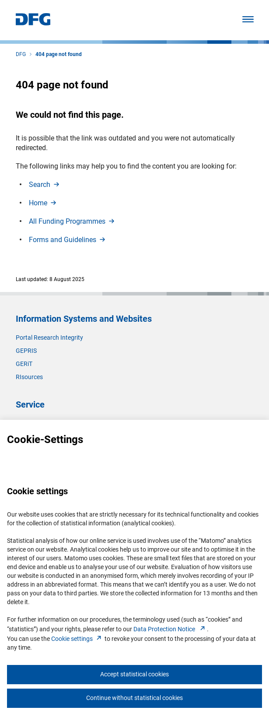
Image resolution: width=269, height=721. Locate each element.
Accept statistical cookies (134, 674)
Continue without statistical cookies (134, 697)
